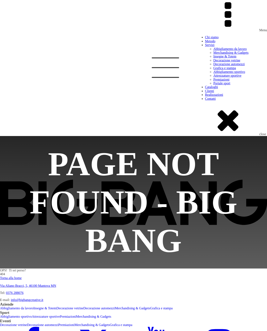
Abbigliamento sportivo (229, 72)
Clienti (209, 91)
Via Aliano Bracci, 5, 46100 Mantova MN (28, 285)
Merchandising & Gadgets (231, 52)
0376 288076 (15, 293)
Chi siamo (212, 37)
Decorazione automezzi (229, 64)
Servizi (209, 45)
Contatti (210, 98)
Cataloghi (211, 87)
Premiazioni (221, 79)
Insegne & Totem (225, 56)
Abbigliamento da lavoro (230, 49)
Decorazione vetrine (226, 60)
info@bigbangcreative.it (27, 300)
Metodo (210, 41)
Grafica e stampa (224, 68)
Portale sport (221, 83)
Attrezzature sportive (227, 75)
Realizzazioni (214, 94)
